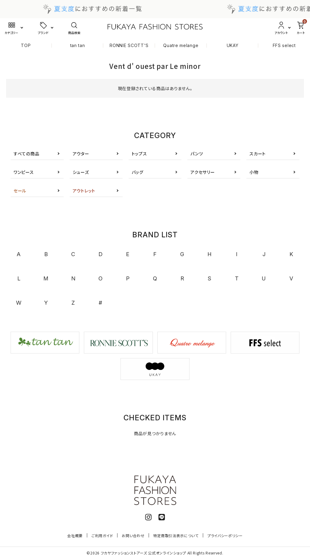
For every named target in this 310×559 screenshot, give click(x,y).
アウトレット (84, 191)
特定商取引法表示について (175, 535)
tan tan (77, 45)
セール (20, 191)
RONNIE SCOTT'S (129, 45)
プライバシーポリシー (225, 535)
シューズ (81, 172)
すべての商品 (26, 154)
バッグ (137, 172)
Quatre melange (180, 45)
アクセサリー (202, 172)
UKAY (233, 45)
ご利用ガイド (102, 535)
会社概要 (75, 535)
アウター (81, 154)
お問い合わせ (133, 535)
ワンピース (24, 172)
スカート (257, 154)
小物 (253, 172)
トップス (139, 154)
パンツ (196, 154)
